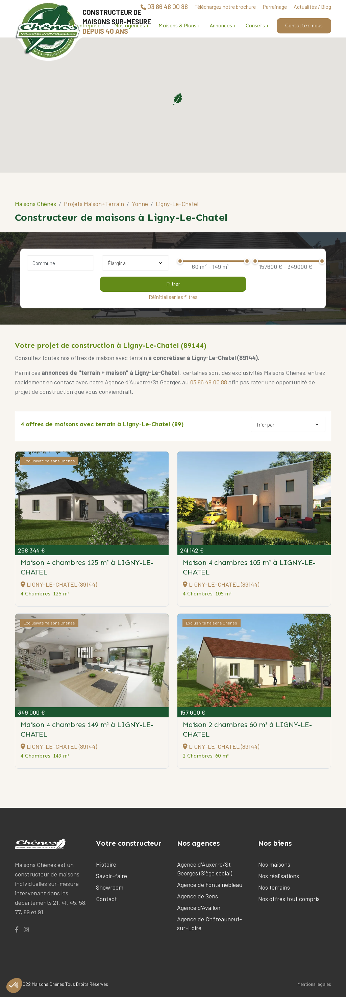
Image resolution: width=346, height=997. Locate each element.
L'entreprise (87, 26)
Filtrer (173, 284)
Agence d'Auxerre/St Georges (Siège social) (204, 869)
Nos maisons (274, 864)
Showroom (109, 887)
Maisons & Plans (177, 26)
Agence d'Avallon (198, 907)
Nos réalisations (278, 875)
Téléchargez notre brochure (225, 6)
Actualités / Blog (312, 6)
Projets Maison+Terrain (94, 203)
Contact (106, 898)
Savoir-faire (111, 875)
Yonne (140, 203)
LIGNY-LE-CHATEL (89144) (59, 584)
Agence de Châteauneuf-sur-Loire (209, 923)
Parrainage (275, 6)
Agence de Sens (197, 896)
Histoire (106, 864)
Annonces (221, 26)
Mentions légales (314, 984)
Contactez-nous (304, 26)
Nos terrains (274, 887)
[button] (177, 99)
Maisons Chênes (35, 203)
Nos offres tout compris (289, 898)
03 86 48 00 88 (208, 382)
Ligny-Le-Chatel (177, 203)
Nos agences (129, 26)
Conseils (255, 26)
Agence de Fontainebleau (209, 884)
